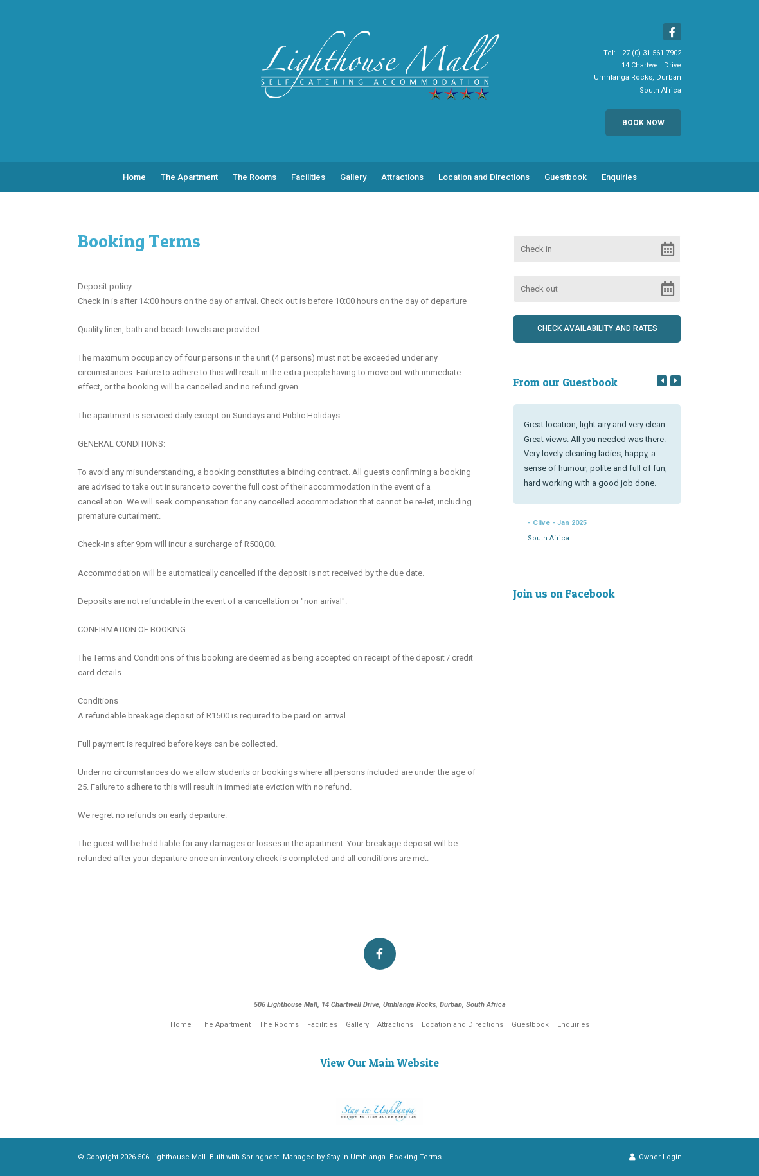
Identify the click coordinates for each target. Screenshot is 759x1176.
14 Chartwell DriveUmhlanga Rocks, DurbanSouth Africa (637, 77)
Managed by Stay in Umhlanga (334, 1157)
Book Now (643, 122)
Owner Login (655, 1157)
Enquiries (619, 177)
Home (134, 177)
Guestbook (565, 177)
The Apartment (189, 177)
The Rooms (254, 177)
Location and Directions (484, 177)
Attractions (402, 177)
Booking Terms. (416, 1157)
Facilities (308, 177)
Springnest (260, 1157)
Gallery (353, 177)
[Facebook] (672, 31)
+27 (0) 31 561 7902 (649, 53)
